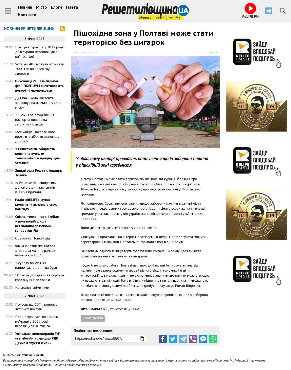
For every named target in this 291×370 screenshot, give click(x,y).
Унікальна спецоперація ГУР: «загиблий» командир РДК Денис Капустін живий (38, 338)
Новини (25, 7)
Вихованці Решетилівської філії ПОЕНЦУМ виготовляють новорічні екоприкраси (39, 86)
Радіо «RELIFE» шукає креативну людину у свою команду (36, 204)
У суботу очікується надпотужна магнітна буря (36, 265)
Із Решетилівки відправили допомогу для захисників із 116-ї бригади (36, 187)
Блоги (56, 7)
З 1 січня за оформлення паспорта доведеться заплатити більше (34, 119)
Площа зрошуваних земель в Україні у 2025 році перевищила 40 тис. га (36, 321)
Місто (41, 7)
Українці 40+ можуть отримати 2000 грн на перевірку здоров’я (39, 69)
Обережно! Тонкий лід (32, 238)
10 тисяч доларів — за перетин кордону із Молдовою (39, 277)
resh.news (206, 360)
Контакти (27, 14)
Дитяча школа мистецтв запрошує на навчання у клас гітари (38, 103)
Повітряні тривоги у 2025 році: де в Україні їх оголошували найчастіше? (39, 52)
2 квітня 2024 (82, 52)
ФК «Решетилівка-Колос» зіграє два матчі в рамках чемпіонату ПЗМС (35, 250)
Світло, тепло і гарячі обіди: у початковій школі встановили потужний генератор (37, 223)
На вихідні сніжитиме (32, 287)
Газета (72, 7)
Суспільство (94, 318)
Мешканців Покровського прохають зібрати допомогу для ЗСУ (37, 136)
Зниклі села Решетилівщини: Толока (38, 172)
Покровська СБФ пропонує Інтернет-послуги (36, 306)
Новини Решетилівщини (29, 28)
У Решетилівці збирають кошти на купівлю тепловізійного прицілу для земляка (37, 155)
